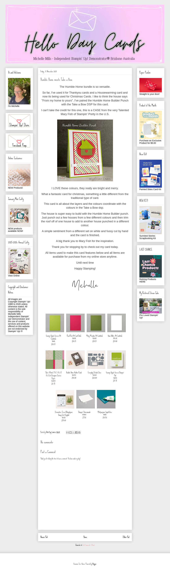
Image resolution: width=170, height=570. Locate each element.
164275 (63, 417)
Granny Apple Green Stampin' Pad (115, 373)
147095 (115, 378)
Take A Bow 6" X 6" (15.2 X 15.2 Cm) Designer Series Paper (53, 375)
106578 (74, 338)
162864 (94, 375)
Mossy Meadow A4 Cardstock (94, 336)
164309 (53, 381)
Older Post (126, 537)
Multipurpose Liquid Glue (105, 412)
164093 (74, 375)
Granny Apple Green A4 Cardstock (53, 337)
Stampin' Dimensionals (84, 412)
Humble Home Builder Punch (74, 372)
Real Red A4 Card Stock (74, 336)
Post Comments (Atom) (89, 545)
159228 (115, 338)
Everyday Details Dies (94, 372)
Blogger (94, 564)
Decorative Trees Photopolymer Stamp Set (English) (64, 413)
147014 (53, 341)
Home (85, 537)
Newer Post (44, 537)
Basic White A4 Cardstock (115, 336)
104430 (84, 414)
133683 (94, 338)
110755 (105, 414)
